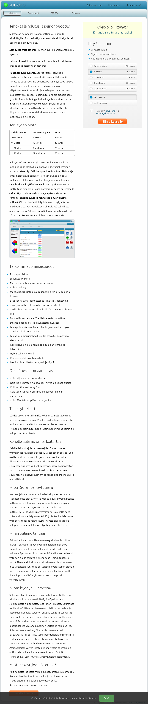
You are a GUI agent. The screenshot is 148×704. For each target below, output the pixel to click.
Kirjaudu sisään (134, 5)
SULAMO (15, 5)
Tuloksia (76, 13)
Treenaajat (33, 13)
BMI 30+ (54, 13)
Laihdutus (12, 13)
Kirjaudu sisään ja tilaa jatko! (112, 32)
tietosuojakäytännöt (105, 113)
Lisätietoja (90, 698)
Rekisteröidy (114, 5)
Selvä (106, 698)
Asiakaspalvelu (94, 5)
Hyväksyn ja (107, 112)
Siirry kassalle (112, 121)
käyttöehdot (111, 110)
